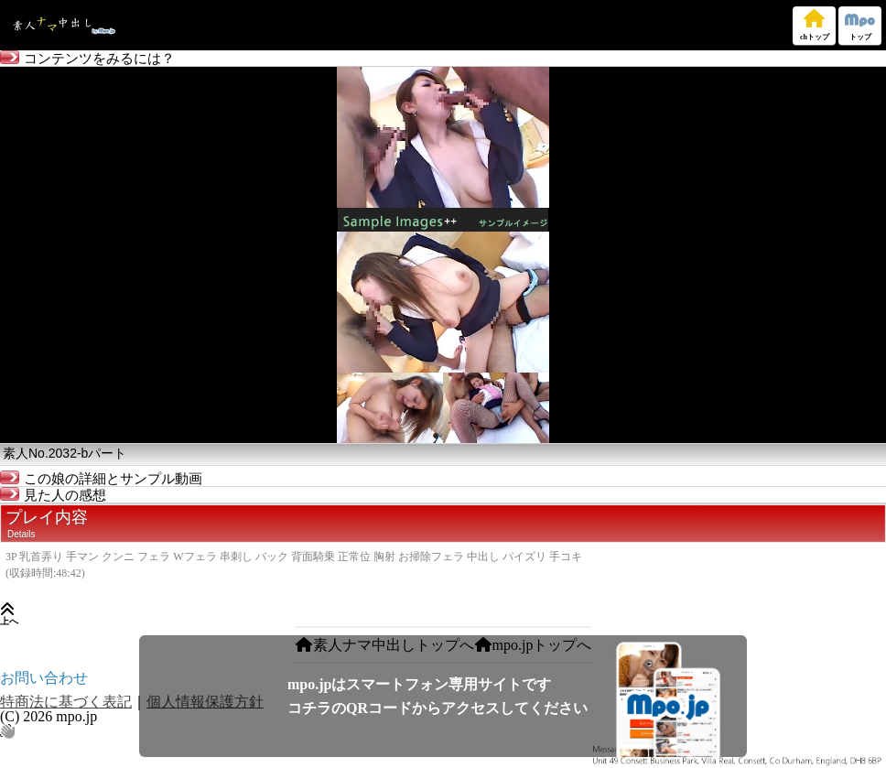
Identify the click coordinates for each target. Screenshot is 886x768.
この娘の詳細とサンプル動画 (101, 478)
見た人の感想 (53, 495)
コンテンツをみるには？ (87, 58)
